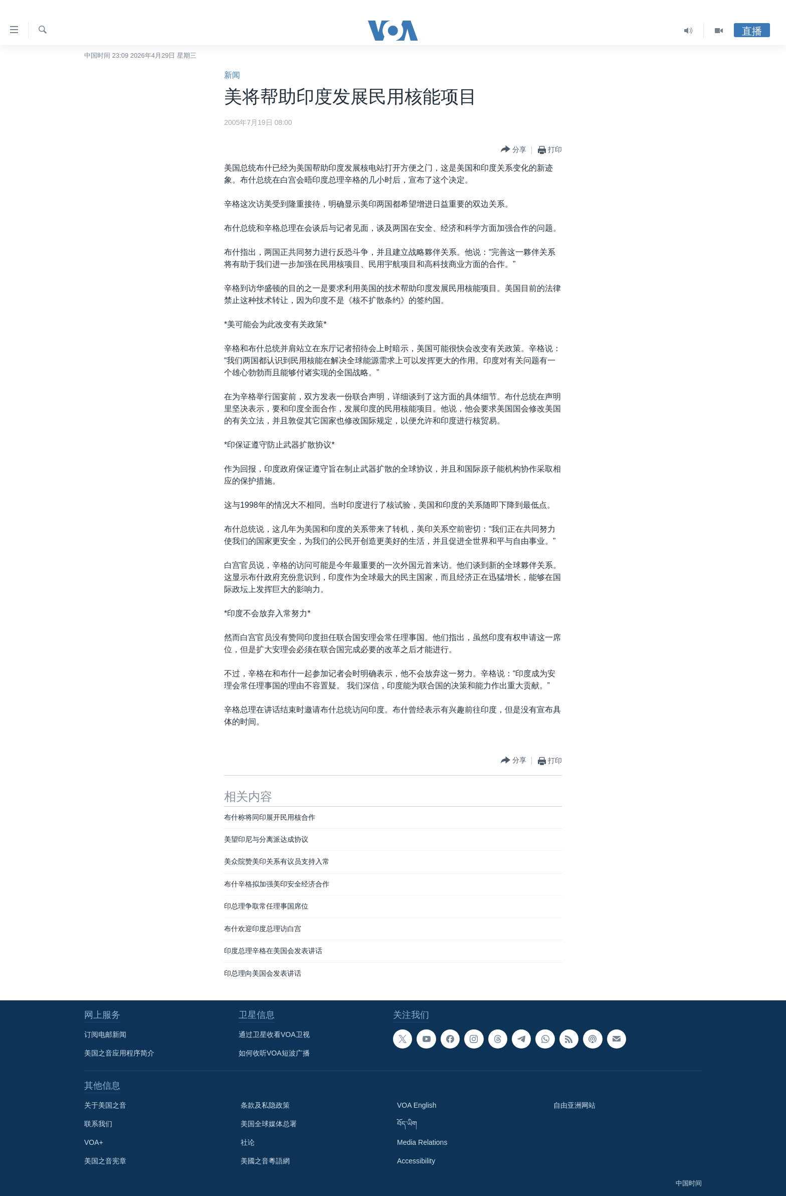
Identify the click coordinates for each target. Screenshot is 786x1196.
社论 (248, 1142)
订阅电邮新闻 (105, 1034)
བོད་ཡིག (407, 1124)
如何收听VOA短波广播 (274, 1053)
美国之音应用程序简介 (119, 1053)
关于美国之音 (105, 1105)
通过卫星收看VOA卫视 (274, 1034)
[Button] (513, 149)
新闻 (232, 75)
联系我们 (98, 1124)
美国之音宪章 (105, 1161)
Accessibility (416, 1161)
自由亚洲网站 (574, 1105)
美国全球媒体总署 (269, 1124)
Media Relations (422, 1142)
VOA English (417, 1105)
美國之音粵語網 (265, 1161)
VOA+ (93, 1142)
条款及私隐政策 (265, 1105)
